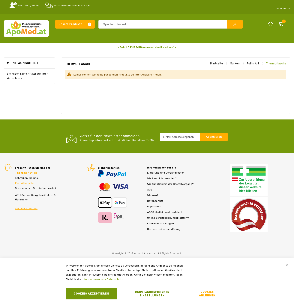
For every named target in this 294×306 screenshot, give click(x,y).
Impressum (154, 206)
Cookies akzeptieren (91, 293)
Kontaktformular (24, 183)
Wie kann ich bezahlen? (162, 178)
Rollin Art (253, 63)
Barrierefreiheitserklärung (163, 229)
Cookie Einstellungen (160, 223)
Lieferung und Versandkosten (165, 172)
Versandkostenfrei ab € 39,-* (71, 5)
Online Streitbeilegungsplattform (168, 217)
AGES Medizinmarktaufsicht (164, 212)
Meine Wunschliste (270, 24)
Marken (235, 63)
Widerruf (152, 195)
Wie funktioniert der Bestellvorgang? (170, 184)
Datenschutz (155, 200)
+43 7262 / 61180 (29, 5)
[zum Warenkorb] (283, 23)
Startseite (216, 63)
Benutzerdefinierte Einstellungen (152, 293)
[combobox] (170, 24)
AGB (149, 189)
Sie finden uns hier (26, 208)
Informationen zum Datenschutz (102, 279)
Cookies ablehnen (207, 293)
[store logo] (26, 28)
